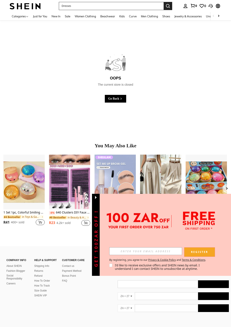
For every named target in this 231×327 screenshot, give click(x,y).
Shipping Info (41, 265)
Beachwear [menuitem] (107, 16)
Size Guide (40, 290)
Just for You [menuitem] (40, 16)
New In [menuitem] (56, 16)
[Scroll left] (213, 16)
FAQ (64, 280)
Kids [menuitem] (122, 16)
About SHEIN (14, 265)
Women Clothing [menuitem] (85, 16)
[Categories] (20, 16)
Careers (11, 283)
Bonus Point (69, 275)
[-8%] (52, 213)
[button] (210, 6)
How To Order (42, 280)
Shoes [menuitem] (166, 16)
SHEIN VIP (40, 295)
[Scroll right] (218, 16)
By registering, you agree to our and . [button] (157, 259)
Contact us (68, 265)
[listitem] (24, 193)
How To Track (42, 285)
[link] (193, 5)
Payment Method (71, 270)
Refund (38, 275)
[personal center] (185, 6)
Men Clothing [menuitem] (149, 16)
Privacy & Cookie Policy (162, 260)
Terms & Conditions (193, 260)
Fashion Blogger (15, 270)
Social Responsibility (14, 277)
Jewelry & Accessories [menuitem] (188, 16)
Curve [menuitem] (133, 16)
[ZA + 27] (126, 296)
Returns (38, 270)
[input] (145, 251)
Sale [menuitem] (67, 16)
